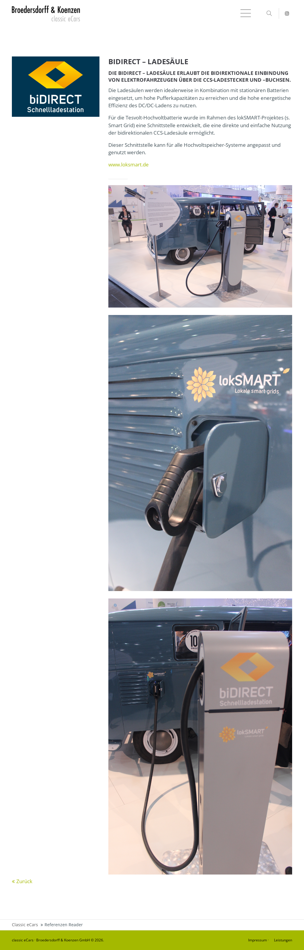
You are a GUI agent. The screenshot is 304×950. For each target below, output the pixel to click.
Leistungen (283, 940)
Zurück (24, 881)
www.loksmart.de (128, 164)
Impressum (257, 940)
